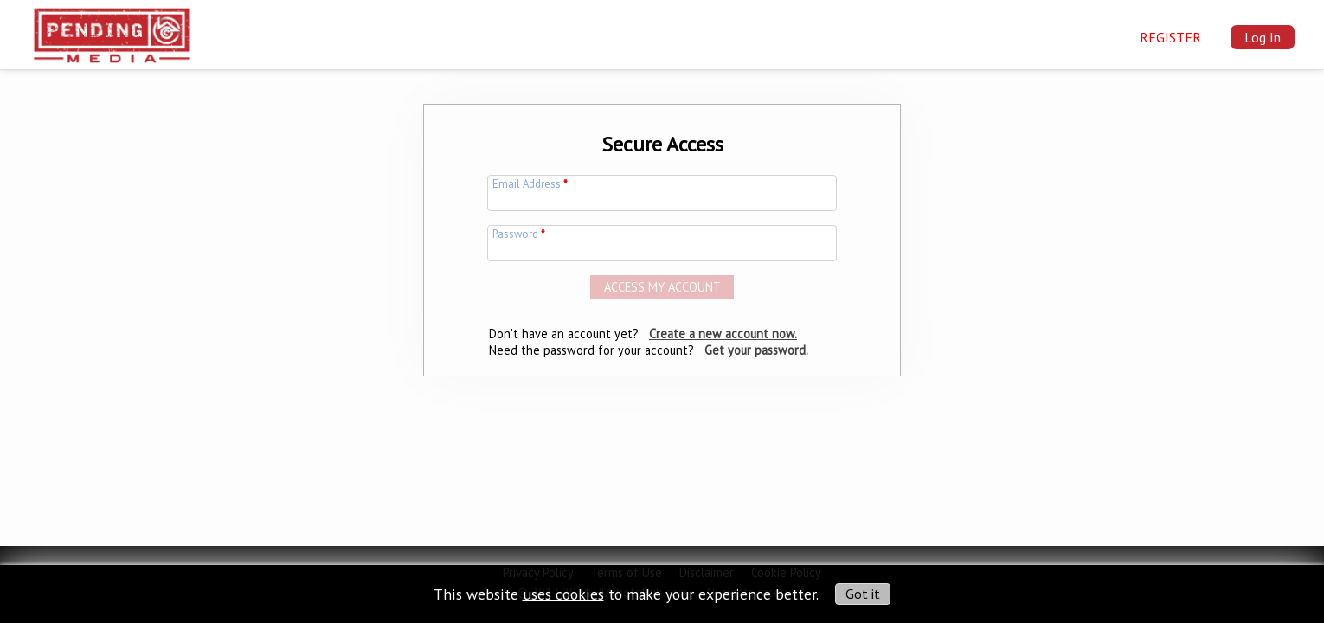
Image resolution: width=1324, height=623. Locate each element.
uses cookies (563, 593)
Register (1170, 37)
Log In (1262, 37)
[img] (112, 31)
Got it (862, 593)
